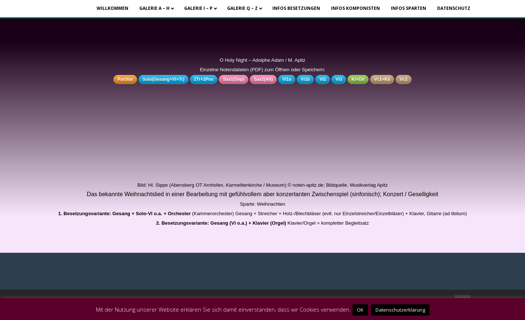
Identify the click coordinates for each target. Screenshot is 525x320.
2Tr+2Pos (204, 79)
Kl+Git (358, 79)
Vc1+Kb (382, 79)
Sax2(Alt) (263, 79)
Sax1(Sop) (233, 79)
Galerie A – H (154, 8)
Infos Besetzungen (296, 8)
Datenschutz (453, 8)
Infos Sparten (408, 8)
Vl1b (305, 79)
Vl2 (322, 79)
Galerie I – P (198, 8)
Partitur (125, 79)
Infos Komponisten (355, 8)
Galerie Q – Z (242, 8)
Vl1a (286, 79)
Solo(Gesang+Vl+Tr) (163, 79)
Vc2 (403, 79)
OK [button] (360, 309)
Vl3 (338, 79)
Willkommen (112, 8)
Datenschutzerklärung (400, 309)
